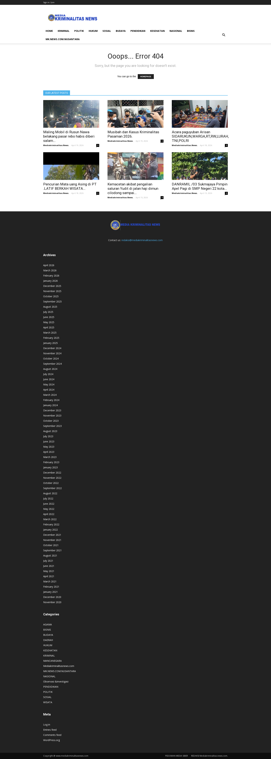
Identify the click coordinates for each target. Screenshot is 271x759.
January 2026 (50, 280)
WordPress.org (51, 740)
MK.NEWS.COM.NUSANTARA (63, 39)
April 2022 (48, 514)
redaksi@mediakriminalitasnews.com (142, 240)
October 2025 (51, 296)
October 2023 (51, 420)
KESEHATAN (157, 30)
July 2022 (48, 498)
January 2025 (50, 343)
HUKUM (93, 30)
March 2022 (50, 519)
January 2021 (50, 591)
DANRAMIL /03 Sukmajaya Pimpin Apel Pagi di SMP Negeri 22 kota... (199, 186)
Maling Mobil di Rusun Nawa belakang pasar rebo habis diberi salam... (69, 136)
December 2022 (52, 472)
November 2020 (52, 602)
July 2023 (48, 436)
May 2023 (48, 446)
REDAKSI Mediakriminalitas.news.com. (209, 755)
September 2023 (52, 426)
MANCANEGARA (52, 660)
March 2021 (50, 581)
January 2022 (50, 529)
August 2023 (50, 431)
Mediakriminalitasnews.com (58, 666)
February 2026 (51, 275)
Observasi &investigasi (55, 681)
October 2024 (51, 358)
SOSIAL (106, 30)
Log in (46, 724)
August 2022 (50, 493)
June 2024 (48, 379)
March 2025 (50, 332)
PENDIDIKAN (137, 30)
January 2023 (50, 467)
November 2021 (52, 540)
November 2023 (52, 415)
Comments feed (52, 735)
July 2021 (48, 560)
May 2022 (48, 508)
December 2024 (52, 348)
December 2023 (52, 410)
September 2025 (52, 301)
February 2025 (51, 337)
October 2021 (51, 545)
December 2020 (52, 597)
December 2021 (52, 534)
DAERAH (48, 640)
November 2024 (52, 353)
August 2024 (50, 369)
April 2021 (48, 576)
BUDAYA (121, 30)
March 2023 (50, 457)
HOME (49, 30)
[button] (223, 35)
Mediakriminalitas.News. (56, 145)
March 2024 (50, 394)
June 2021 (48, 566)
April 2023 (48, 451)
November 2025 (52, 291)
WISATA (47, 702)
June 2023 (48, 441)
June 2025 (48, 317)
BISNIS (191, 30)
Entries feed (50, 729)
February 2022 (51, 524)
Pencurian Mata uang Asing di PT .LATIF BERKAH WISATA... (70, 186)
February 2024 (51, 400)
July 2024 (48, 374)
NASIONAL (176, 30)
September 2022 (52, 488)
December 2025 (52, 286)
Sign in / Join (48, 2)
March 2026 (50, 270)
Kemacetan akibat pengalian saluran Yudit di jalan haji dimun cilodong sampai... (133, 188)
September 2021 (52, 550)
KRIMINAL (63, 30)
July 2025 (48, 311)
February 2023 (51, 462)
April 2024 (48, 389)
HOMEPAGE (145, 77)
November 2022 (52, 477)
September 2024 (52, 363)
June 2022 (48, 503)
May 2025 (48, 322)
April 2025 (48, 327)
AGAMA (47, 624)
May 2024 (48, 384)
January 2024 (50, 405)
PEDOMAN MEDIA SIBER (176, 755)
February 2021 (51, 586)
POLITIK (79, 30)
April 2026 (48, 265)
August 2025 (50, 306)
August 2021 (50, 555)
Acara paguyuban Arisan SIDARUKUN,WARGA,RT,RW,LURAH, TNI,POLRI (200, 136)
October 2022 (51, 483)
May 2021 (48, 571)
